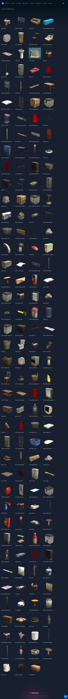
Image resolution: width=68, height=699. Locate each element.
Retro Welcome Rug (19, 400)
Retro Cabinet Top (47, 545)
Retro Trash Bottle (5, 561)
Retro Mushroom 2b (5, 287)
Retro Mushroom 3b (47, 658)
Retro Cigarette (4, 577)
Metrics (33, 695)
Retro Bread (31, 674)
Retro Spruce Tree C (33, 125)
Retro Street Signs (19, 190)
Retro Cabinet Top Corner (7, 335)
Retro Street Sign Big (47, 222)
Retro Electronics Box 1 (48, 561)
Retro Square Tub (5, 238)
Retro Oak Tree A (47, 77)
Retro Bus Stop (46, 174)
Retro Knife (17, 93)
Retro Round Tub (33, 432)
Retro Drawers (4, 626)
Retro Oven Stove (33, 367)
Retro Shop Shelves (33, 303)
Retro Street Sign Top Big (34, 270)
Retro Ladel (45, 481)
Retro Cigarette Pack (34, 319)
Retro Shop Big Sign (19, 464)
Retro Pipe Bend (4, 254)
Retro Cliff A (18, 416)
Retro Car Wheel (19, 674)
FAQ (36, 695)
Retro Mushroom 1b (19, 254)
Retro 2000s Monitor (47, 416)
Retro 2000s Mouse (47, 448)
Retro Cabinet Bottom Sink (48, 497)
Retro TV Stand (4, 400)
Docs (30, 695)
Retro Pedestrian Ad (5, 594)
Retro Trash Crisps (19, 270)
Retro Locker (32, 481)
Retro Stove (4, 77)
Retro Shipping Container (48, 28)
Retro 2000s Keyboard (48, 335)
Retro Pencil (18, 141)
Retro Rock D (46, 464)
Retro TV (3, 190)
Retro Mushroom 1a (47, 367)
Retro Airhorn (4, 513)
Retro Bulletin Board (5, 60)
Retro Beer (45, 626)
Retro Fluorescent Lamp (34, 93)
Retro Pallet (4, 481)
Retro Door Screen (19, 497)
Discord (43, 695)
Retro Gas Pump (32, 287)
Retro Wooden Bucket (34, 384)
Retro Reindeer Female (6, 642)
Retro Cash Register (47, 44)
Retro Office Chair (33, 44)
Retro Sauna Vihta (33, 190)
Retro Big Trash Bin (19, 335)
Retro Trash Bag (18, 222)
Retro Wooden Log (33, 464)
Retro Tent (31, 222)
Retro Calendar (18, 577)
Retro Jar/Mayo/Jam (48, 610)
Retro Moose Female (19, 513)
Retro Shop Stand (5, 367)
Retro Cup (3, 674)
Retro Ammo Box (5, 222)
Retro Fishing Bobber (19, 658)
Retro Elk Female (19, 303)
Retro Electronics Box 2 (34, 174)
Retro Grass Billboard (6, 319)
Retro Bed (17, 594)
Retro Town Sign (18, 28)
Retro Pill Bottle (18, 44)
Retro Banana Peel (47, 384)
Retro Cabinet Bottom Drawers (35, 206)
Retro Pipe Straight (47, 270)
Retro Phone (18, 561)
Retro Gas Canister (5, 497)
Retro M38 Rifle (18, 174)
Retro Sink (17, 60)
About (27, 695)
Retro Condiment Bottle (34, 545)
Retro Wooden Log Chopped (21, 287)
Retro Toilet (17, 351)
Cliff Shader (32, 60)
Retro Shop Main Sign (20, 238)
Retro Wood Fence (47, 594)
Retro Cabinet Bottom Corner (7, 303)
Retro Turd (3, 464)
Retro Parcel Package (20, 626)
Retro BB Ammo (46, 577)
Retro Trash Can (4, 125)
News (24, 695)
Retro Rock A (46, 303)
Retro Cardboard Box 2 (20, 206)
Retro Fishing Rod (33, 238)
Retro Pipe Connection (34, 658)
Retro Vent (3, 270)
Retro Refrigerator (19, 77)
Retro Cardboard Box (34, 109)
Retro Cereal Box (5, 157)
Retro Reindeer (32, 351)
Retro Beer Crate (33, 448)
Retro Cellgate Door (19, 448)
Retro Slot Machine (5, 529)
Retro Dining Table (47, 93)
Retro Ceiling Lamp (19, 384)
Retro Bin (3, 351)
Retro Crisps (46, 287)
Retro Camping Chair (20, 157)
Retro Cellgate (18, 109)
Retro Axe (31, 577)
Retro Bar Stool (46, 206)
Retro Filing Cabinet (47, 190)
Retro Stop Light (4, 658)
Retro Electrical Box (5, 448)
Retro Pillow (31, 529)
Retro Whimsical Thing (20, 642)
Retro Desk (3, 416)
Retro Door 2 (46, 141)
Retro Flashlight (18, 319)
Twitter (46, 695)
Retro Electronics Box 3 (6, 545)
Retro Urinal (31, 513)
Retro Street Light (47, 513)
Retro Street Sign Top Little (21, 125)
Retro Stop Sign (18, 529)
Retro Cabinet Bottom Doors (48, 109)
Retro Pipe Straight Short (6, 141)
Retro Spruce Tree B (33, 400)
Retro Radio (17, 610)
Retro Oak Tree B (19, 481)
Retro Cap (31, 626)
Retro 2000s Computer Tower (48, 254)
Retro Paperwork (47, 432)
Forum (39, 695)
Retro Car (31, 77)
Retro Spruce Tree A (5, 174)
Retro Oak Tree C (33, 561)
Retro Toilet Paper (33, 642)
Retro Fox (3, 432)
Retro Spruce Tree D (19, 432)
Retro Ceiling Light (33, 497)
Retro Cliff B (4, 206)
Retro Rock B (4, 44)
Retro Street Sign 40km (34, 157)
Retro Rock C (18, 367)
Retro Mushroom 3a (47, 529)
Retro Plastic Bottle (33, 416)
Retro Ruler (45, 125)
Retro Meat (31, 254)
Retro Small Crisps (5, 109)
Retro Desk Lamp (19, 545)
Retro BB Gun (32, 335)
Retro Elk (45, 60)
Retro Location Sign (5, 93)
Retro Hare (3, 28)
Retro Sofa (31, 28)
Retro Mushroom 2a (33, 610)
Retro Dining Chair (5, 384)
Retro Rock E (46, 238)
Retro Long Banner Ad (34, 141)
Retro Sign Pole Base (47, 642)
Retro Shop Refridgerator (48, 400)
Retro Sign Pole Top (5, 610)
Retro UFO (45, 157)
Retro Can (45, 319)
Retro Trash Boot (47, 351)
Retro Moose (32, 594)
